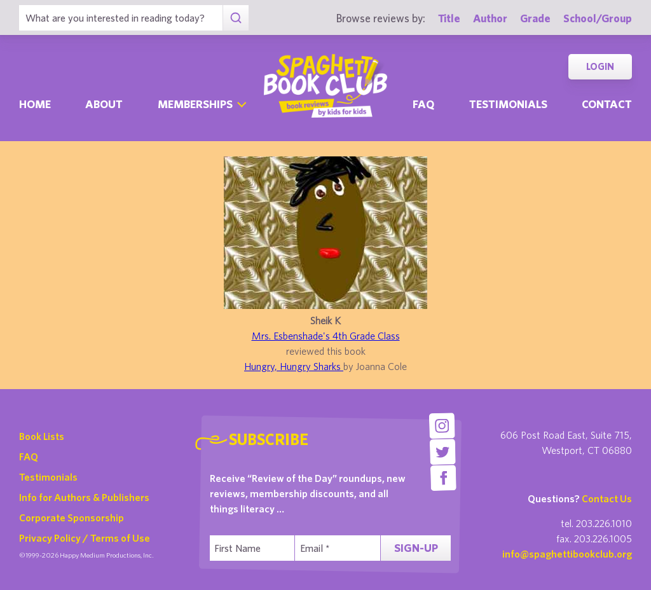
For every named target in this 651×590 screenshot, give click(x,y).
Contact (607, 104)
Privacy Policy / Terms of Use (84, 538)
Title (449, 18)
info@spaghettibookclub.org (567, 553)
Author (490, 18)
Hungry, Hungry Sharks (293, 366)
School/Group (597, 18)
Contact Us (607, 498)
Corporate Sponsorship (71, 517)
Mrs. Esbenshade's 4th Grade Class (326, 335)
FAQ (28, 456)
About (104, 104)
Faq (423, 104)
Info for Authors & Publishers (84, 497)
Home (35, 104)
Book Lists (41, 436)
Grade (535, 18)
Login (600, 66)
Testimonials (508, 104)
